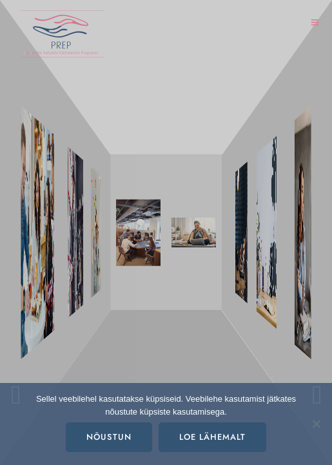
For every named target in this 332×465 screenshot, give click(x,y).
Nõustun (109, 437)
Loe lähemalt (212, 437)
